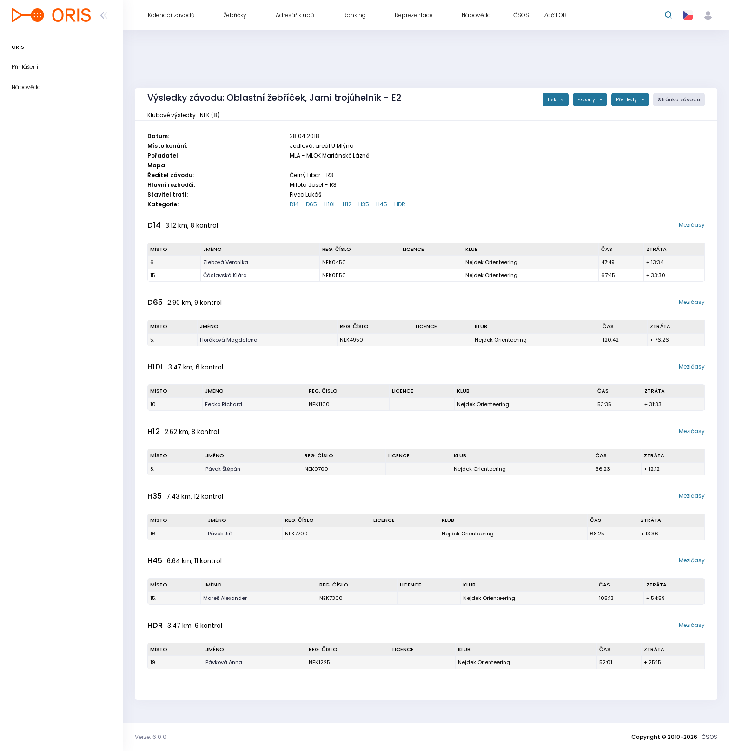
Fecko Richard (223, 404)
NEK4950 (351, 339)
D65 (311, 204)
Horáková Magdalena (229, 339)
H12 (347, 204)
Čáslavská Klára (225, 275)
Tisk (552, 99)
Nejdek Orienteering (491, 262)
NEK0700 (316, 469)
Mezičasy (692, 225)
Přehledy (627, 99)
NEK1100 (319, 404)
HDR (399, 204)
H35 (363, 204)
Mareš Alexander (225, 598)
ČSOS (709, 737)
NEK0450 (334, 262)
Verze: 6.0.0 (150, 737)
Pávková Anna (223, 662)
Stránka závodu (679, 99)
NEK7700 (296, 533)
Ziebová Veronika (225, 262)
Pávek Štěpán (222, 469)
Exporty (586, 99)
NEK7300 (331, 598)
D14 (294, 204)
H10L (330, 204)
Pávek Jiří (220, 533)
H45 (381, 204)
